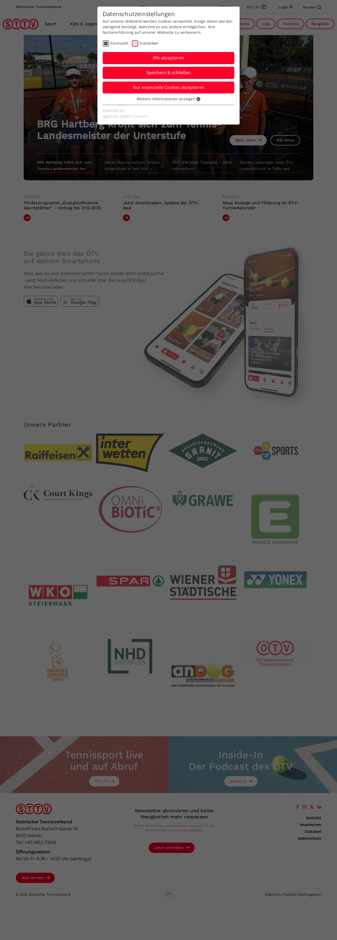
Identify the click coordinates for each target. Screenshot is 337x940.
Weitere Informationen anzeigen (168, 98)
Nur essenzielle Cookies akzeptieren (168, 87)
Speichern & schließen (168, 72)
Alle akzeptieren (168, 58)
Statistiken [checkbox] (149, 43)
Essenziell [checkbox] (119, 43)
